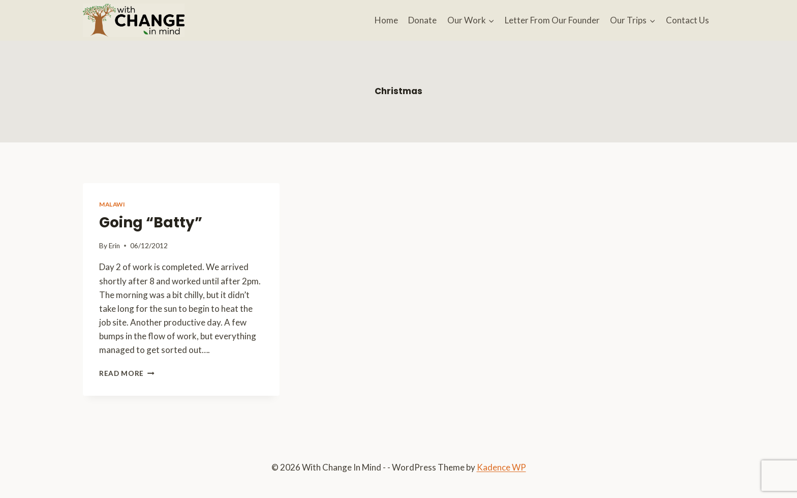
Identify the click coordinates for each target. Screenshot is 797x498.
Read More (127, 373)
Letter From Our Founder (552, 20)
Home (386, 20)
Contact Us (687, 20)
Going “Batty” (150, 222)
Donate (422, 20)
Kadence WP (501, 467)
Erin (114, 246)
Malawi (112, 204)
